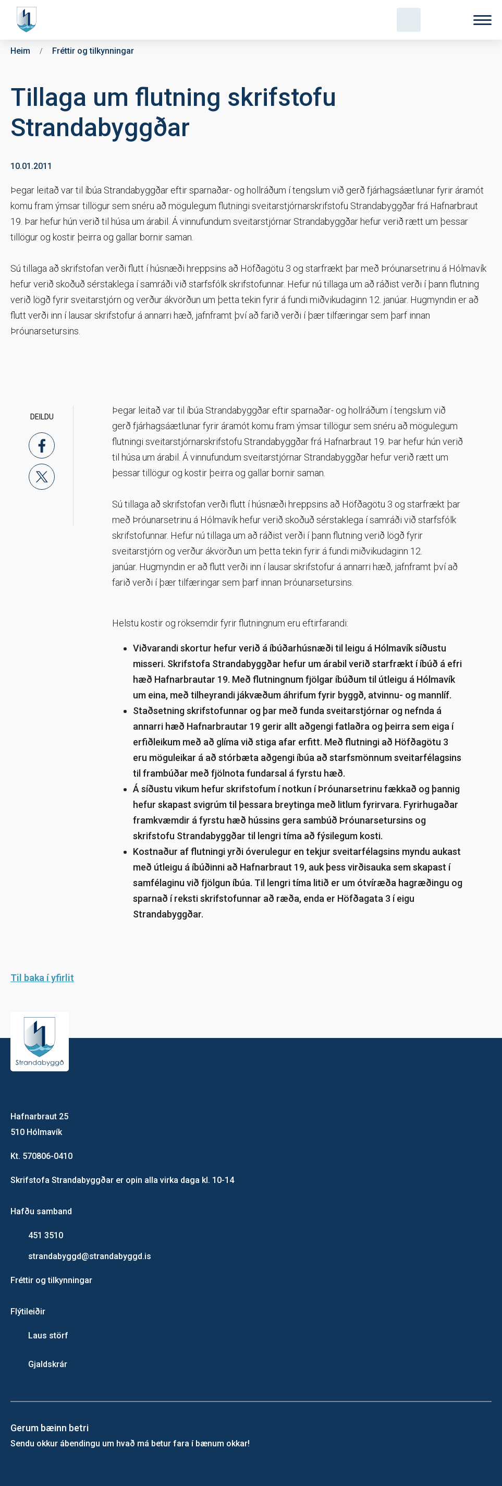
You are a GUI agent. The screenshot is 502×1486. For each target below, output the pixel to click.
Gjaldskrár (47, 1364)
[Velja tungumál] (445, 19)
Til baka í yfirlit (42, 977)
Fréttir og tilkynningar (51, 1280)
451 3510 (45, 1235)
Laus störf (48, 1335)
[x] (42, 477)
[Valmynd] (482, 20)
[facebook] (42, 445)
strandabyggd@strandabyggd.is (89, 1256)
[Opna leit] (409, 20)
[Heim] (28, 20)
